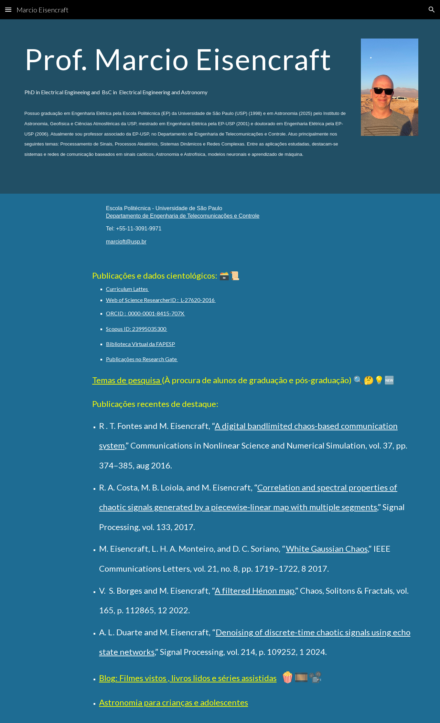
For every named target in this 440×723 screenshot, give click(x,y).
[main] (186, 106)
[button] (8, 9)
